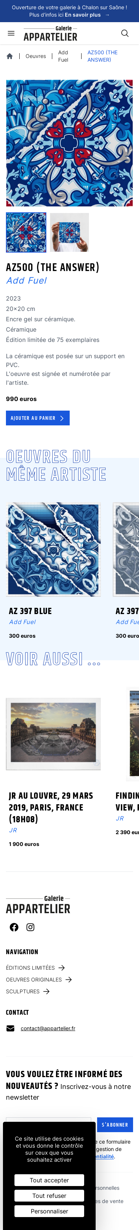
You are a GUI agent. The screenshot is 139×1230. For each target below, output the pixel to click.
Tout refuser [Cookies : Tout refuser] (49, 1195)
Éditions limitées (36, 967)
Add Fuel (63, 56)
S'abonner (115, 1125)
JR (13, 830)
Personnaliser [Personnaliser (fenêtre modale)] (49, 1211)
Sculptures (28, 991)
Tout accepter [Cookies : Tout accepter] (49, 1180)
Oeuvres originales (39, 979)
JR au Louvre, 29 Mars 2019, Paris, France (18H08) (51, 807)
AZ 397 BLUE (30, 611)
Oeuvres (36, 56)
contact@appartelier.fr (48, 1028)
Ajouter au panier (38, 418)
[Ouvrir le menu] (11, 33)
